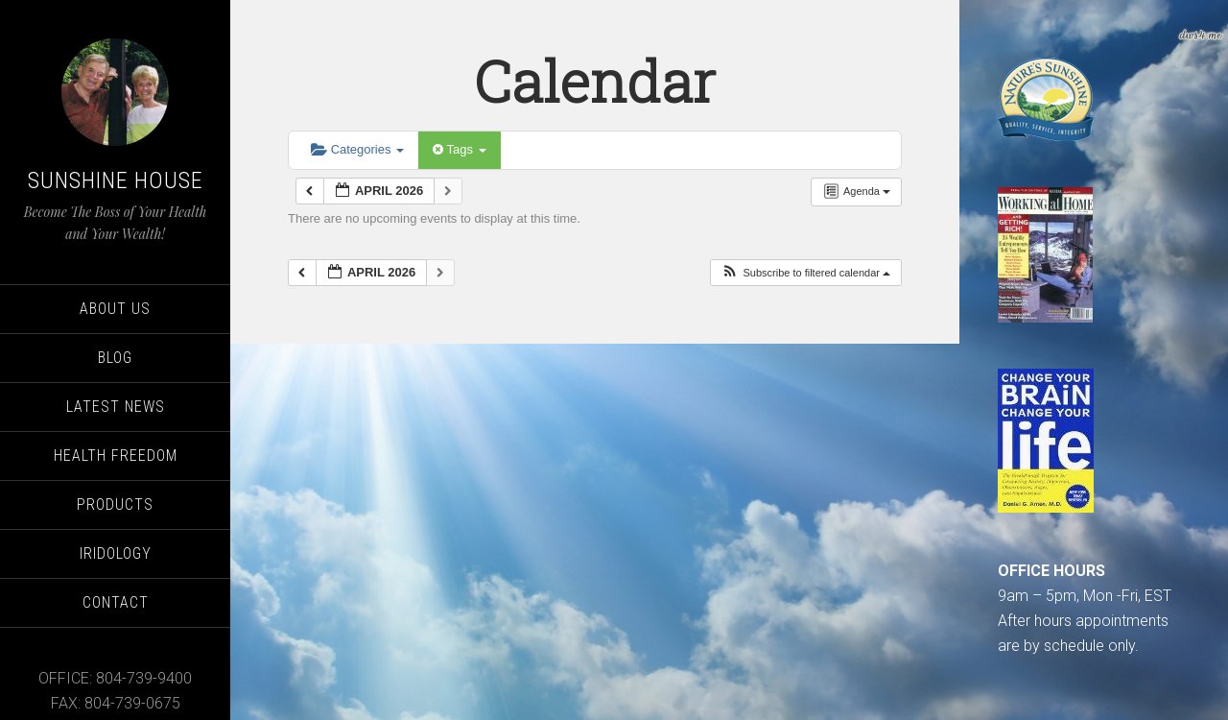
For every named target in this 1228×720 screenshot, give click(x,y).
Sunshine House (115, 180)
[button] (805, 273)
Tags (459, 149)
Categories (357, 149)
